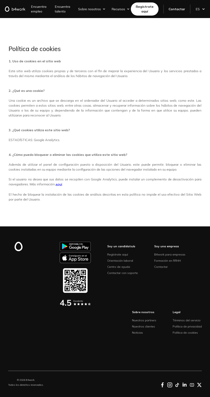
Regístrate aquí (145, 9)
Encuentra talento (62, 9)
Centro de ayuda (118, 267)
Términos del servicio (187, 320)
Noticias (137, 332)
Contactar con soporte (122, 273)
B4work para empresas (169, 254)
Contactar (177, 9)
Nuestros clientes (143, 326)
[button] (91, 9)
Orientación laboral (120, 260)
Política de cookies (185, 332)
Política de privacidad (187, 326)
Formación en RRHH (167, 260)
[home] (17, 9)
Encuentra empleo (38, 9)
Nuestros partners (144, 320)
